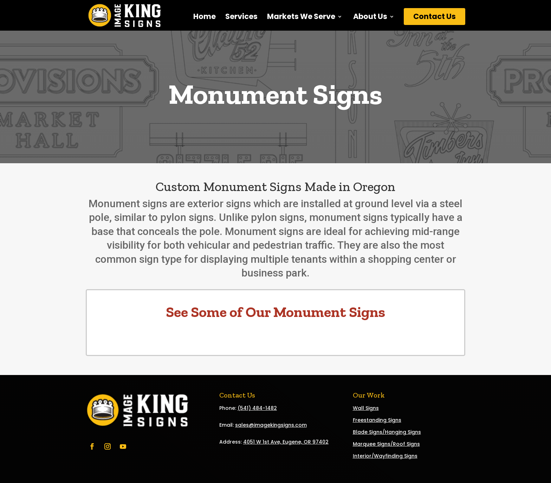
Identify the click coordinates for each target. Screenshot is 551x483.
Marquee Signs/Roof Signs (386, 443)
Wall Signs (366, 408)
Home (204, 17)
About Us (369, 17)
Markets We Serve (301, 17)
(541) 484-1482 (257, 408)
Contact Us (434, 16)
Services (241, 17)
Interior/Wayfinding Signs (385, 455)
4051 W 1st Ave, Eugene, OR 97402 (286, 441)
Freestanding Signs (377, 420)
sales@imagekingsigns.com (271, 424)
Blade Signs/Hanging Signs (387, 432)
